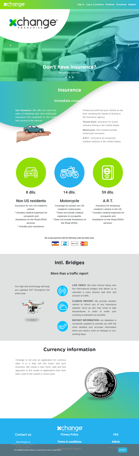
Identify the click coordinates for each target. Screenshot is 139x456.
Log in (89, 5)
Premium (110, 5)
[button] (10, 45)
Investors (99, 5)
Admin (116, 441)
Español (132, 5)
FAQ (115, 434)
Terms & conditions (69, 441)
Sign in (81, 4)
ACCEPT (122, 450)
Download (121, 5)
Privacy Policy (69, 434)
